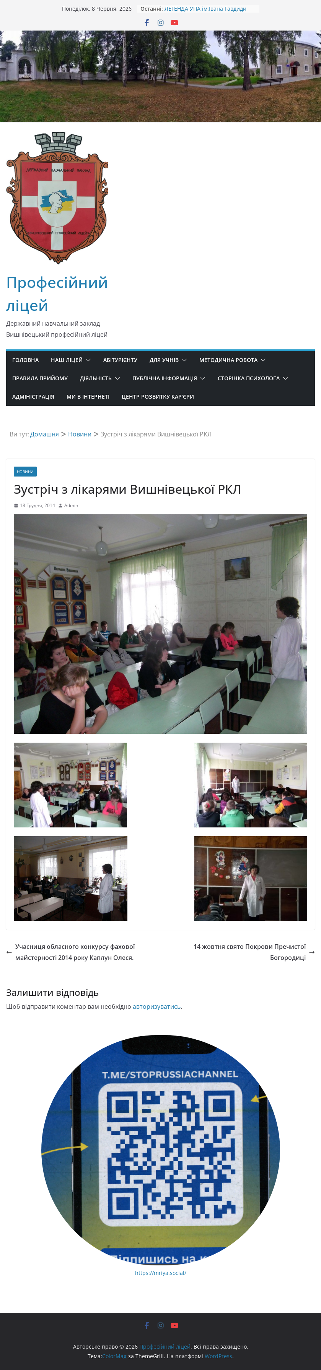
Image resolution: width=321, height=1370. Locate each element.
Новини (25, 471)
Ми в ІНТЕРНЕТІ (88, 396)
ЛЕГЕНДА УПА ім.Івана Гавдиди (205, 8)
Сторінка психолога (249, 378)
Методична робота (228, 360)
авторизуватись (157, 1006)
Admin (71, 505)
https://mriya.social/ (160, 1272)
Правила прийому (40, 378)
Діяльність (96, 378)
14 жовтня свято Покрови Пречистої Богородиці (254, 952)
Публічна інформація (164, 378)
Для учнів (164, 360)
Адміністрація (33, 396)
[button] (87, 360)
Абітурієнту (120, 360)
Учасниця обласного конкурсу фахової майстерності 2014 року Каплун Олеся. (70, 952)
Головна (25, 360)
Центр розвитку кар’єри (158, 396)
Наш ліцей (67, 360)
